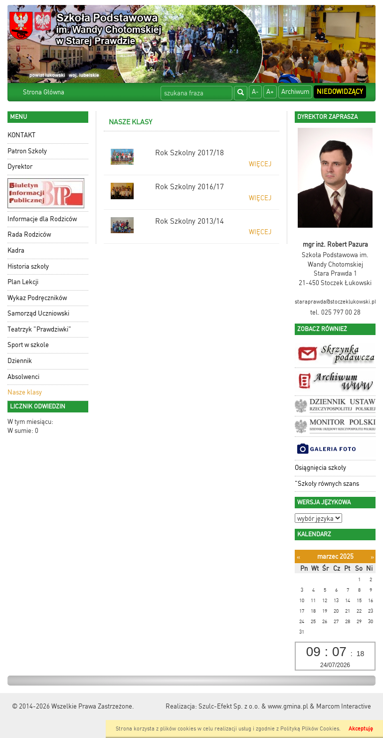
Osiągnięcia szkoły (320, 467)
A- (255, 91)
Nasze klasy (24, 392)
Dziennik (19, 361)
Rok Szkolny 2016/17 (189, 186)
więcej (260, 164)
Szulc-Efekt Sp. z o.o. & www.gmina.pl (253, 706)
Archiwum (295, 91)
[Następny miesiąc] (372, 557)
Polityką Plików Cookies (309, 729)
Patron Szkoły (27, 151)
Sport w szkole (28, 345)
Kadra (15, 250)
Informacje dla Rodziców (42, 219)
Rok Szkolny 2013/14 (189, 221)
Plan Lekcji (22, 282)
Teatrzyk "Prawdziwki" (39, 329)
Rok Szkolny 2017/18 (189, 152)
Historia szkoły (28, 266)
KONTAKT (21, 135)
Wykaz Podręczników (37, 298)
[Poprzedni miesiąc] (298, 557)
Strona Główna (43, 92)
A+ (270, 91)
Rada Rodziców (29, 234)
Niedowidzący (340, 91)
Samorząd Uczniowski (38, 313)
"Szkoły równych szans (327, 483)
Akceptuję (361, 729)
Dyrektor (19, 166)
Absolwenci (23, 376)
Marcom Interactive (343, 706)
